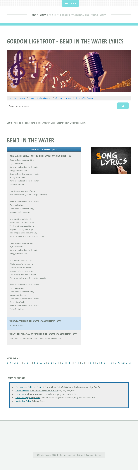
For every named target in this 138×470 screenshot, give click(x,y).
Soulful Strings (21, 397)
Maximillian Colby (23, 401)
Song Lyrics (39, 15)
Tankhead (19, 394)
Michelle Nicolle (22, 390)
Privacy (80, 455)
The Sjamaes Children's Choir (28, 387)
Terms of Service (93, 455)
